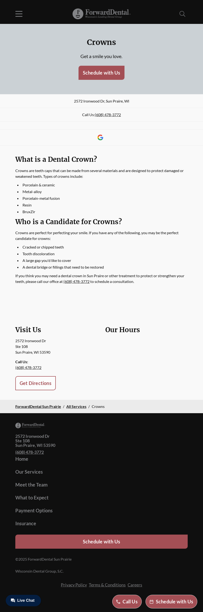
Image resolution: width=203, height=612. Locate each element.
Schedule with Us (101, 73)
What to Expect (32, 497)
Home (21, 459)
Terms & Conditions (107, 584)
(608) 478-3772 (108, 114)
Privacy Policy (74, 584)
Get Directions (35, 383)
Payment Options (34, 510)
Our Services (29, 472)
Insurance (25, 523)
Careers (135, 584)
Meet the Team (31, 484)
